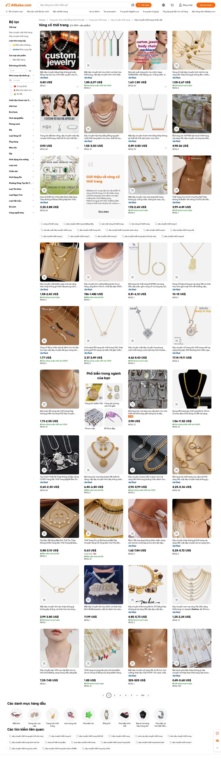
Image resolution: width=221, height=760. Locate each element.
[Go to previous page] (103, 695)
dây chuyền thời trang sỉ (106, 236)
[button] (132, 5)
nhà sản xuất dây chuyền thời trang (56, 230)
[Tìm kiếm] (144, 5)
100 (142, 695)
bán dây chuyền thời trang (179, 736)
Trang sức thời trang (98, 20)
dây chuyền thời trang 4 (180, 742)
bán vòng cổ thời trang (139, 224)
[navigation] (21, 358)
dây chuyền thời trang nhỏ (88, 230)
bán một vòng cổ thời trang (111, 224)
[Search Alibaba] (84, 5)
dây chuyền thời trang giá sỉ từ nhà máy (139, 236)
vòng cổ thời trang (49, 224)
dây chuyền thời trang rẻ (172, 236)
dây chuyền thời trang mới (182, 230)
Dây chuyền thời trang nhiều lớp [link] (148, 20)
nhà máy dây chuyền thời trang (148, 736)
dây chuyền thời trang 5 (166, 224)
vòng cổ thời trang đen (55, 742)
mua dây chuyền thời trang (83, 742)
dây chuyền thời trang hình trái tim (24, 742)
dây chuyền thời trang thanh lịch (150, 742)
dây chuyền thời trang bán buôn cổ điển (59, 748)
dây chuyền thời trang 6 (154, 230)
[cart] (173, 5)
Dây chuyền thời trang (120, 20)
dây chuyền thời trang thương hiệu (79, 224)
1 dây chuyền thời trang (119, 736)
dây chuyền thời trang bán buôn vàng (122, 230)
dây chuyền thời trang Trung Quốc (115, 742)
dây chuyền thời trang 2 (51, 236)
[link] (217, 733)
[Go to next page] (148, 695)
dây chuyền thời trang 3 (78, 236)
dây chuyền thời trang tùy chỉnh (23, 748)
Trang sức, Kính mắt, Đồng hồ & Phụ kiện (67, 20)
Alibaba (42, 20)
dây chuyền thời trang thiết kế (89, 736)
